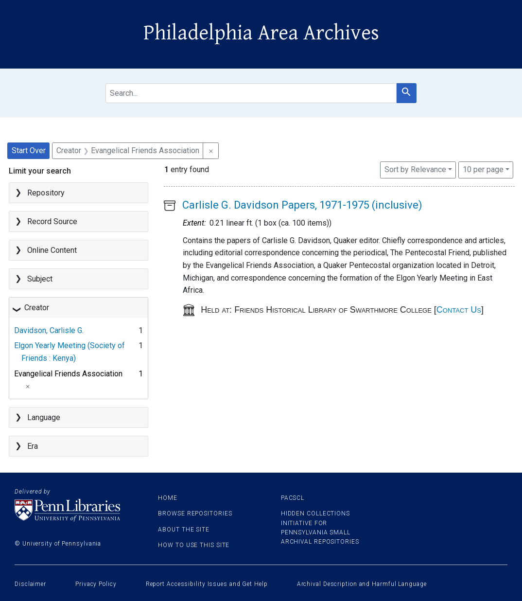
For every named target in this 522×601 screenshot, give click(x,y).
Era (32, 446)
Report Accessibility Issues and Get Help (207, 584)
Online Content (52, 250)
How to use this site (193, 545)
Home (167, 498)
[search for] (250, 93)
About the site (183, 529)
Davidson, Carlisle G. (49, 330)
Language (43, 417)
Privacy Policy (96, 584)
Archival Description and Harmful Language (362, 584)
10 (483, 168)
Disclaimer (30, 584)
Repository (46, 192)
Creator (36, 307)
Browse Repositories (195, 513)
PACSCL (292, 498)
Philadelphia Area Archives (261, 33)
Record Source (52, 221)
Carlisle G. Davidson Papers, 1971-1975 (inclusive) (302, 205)
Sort (415, 169)
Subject (39, 278)
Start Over (29, 150)
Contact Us (458, 310)
